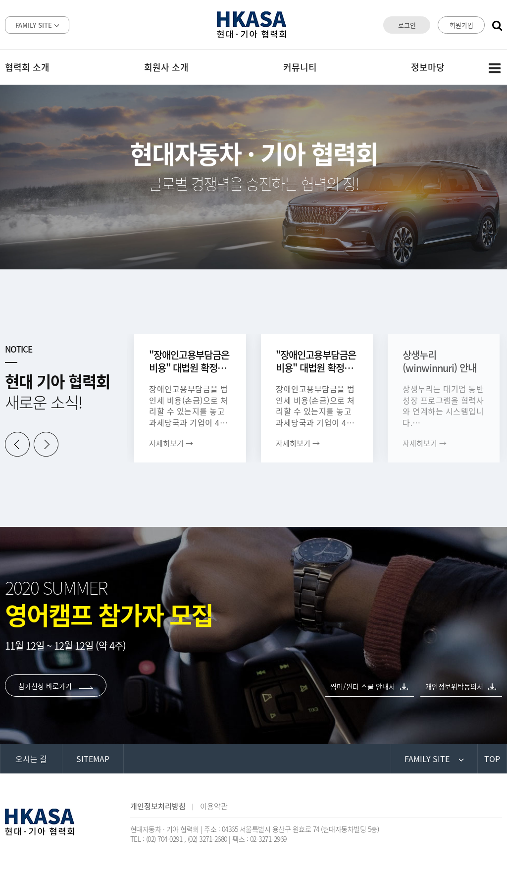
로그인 (407, 25)
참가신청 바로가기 (55, 686)
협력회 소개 (27, 67)
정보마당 (428, 67)
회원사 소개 (166, 67)
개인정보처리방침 (158, 806)
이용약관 (214, 806)
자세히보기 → (171, 443)
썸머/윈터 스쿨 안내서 (362, 686)
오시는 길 (31, 759)
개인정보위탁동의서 (454, 686)
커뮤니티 (300, 67)
